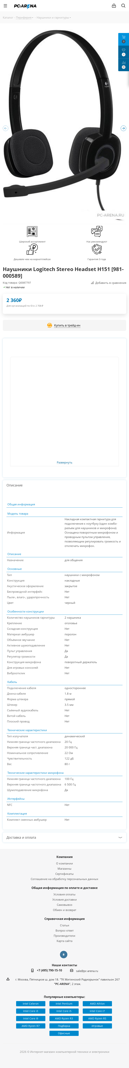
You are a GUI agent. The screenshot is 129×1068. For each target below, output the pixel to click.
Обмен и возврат (64, 910)
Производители (64, 935)
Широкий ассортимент (32, 241)
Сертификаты (64, 874)
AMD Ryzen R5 (97, 1018)
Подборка (64, 1026)
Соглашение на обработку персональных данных (64, 879)
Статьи (64, 925)
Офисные (64, 1033)
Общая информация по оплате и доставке (64, 888)
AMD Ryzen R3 (64, 1018)
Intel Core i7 (97, 1011)
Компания (64, 857)
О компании (64, 863)
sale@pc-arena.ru (87, 971)
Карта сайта (64, 941)
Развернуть (64, 462)
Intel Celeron (31, 1003)
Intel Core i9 (30, 1018)
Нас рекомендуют (96, 241)
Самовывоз (64, 905)
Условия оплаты (64, 894)
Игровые (97, 1026)
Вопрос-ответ (65, 930)
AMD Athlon (97, 1003)
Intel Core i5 (63, 1011)
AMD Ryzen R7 (31, 1026)
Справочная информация (64, 919)
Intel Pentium (64, 1003)
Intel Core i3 (30, 1011)
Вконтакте (63, 954)
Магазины (64, 868)
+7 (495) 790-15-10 (49, 970)
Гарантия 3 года (97, 259)
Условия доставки (64, 899)
